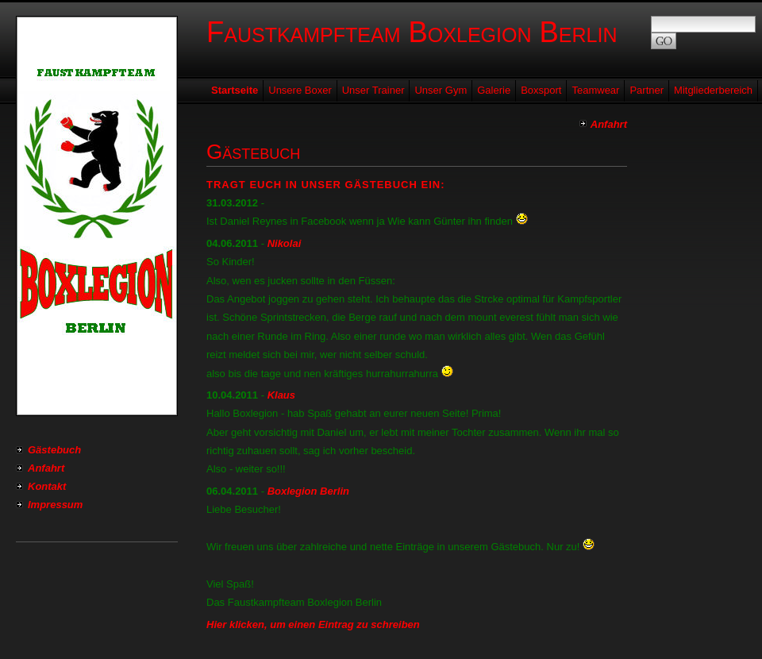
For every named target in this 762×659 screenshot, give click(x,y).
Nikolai (284, 243)
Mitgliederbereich (713, 90)
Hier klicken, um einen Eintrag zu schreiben (313, 624)
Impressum (55, 505)
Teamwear (595, 90)
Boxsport (541, 90)
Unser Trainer (373, 90)
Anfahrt (46, 468)
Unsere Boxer (299, 90)
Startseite (234, 90)
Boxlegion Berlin (308, 491)
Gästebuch (54, 450)
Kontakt (47, 486)
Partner (646, 90)
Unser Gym (440, 90)
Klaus (281, 395)
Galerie (493, 90)
